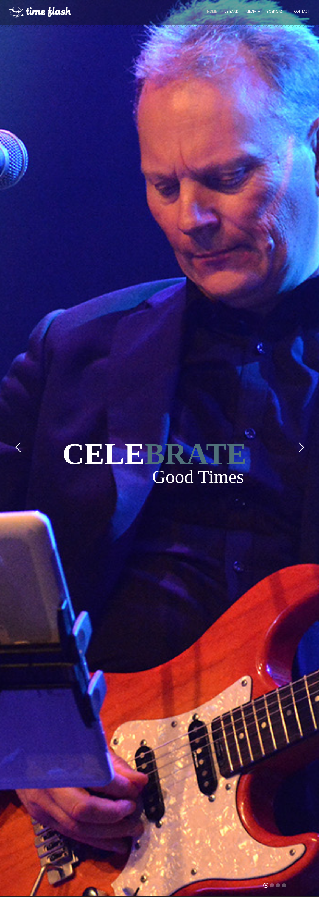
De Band (231, 11)
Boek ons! (275, 11)
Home (212, 11)
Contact (302, 11)
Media (251, 11)
